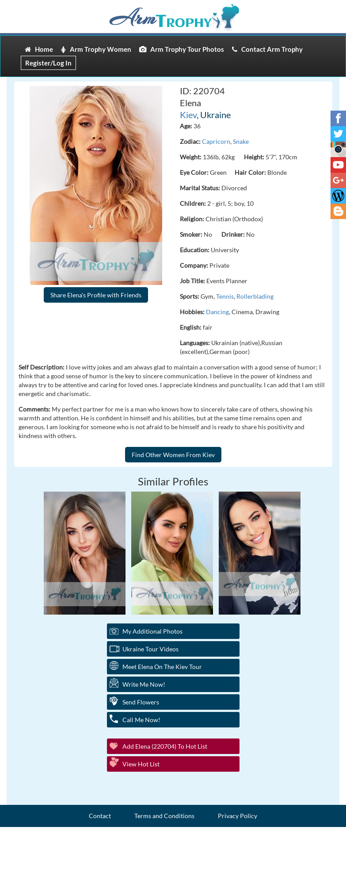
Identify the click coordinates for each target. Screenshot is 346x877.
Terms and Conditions (164, 815)
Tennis (225, 296)
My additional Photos (152, 631)
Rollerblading (255, 296)
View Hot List (141, 764)
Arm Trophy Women (96, 49)
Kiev (188, 114)
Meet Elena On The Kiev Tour (162, 666)
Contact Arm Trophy (267, 49)
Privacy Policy (237, 815)
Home (39, 49)
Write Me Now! (143, 684)
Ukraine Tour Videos (150, 649)
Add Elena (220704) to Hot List (164, 746)
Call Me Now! (141, 719)
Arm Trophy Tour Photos (181, 49)
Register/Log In (48, 63)
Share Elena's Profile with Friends (95, 295)
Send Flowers (140, 702)
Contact (100, 815)
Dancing (217, 311)
